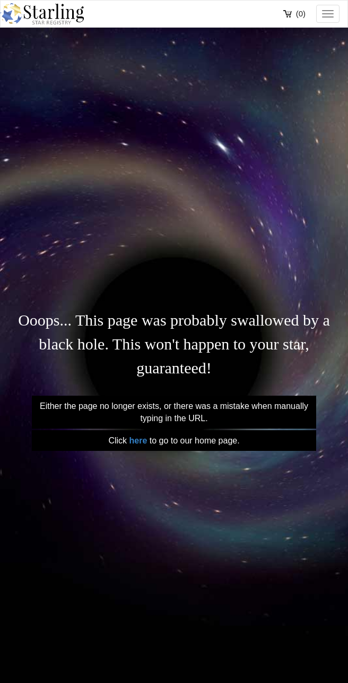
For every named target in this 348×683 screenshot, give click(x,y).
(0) (301, 13)
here (138, 440)
